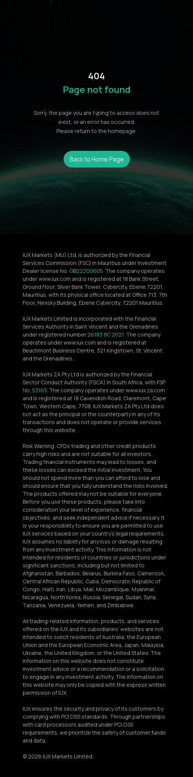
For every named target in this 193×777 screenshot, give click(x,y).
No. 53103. (35, 390)
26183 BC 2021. (106, 334)
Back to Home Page (97, 159)
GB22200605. (86, 270)
